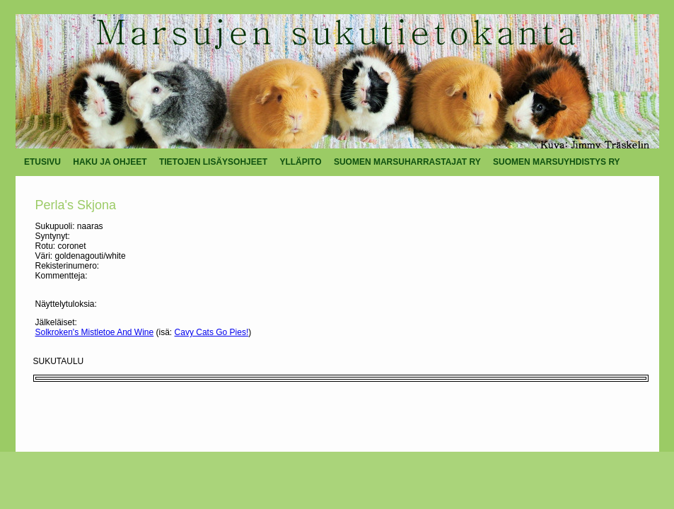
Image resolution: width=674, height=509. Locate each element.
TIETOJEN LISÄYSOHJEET (213, 162)
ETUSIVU (42, 162)
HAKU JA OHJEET (109, 162)
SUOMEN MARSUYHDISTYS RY (556, 162)
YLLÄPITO (300, 162)
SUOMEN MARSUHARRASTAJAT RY (407, 162)
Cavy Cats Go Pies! (212, 332)
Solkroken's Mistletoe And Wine (94, 332)
